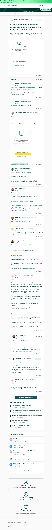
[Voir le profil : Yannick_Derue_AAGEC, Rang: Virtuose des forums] (12, 113)
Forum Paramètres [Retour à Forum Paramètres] (12, 13)
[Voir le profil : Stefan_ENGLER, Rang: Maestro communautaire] (12, 189)
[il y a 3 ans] (14, 427)
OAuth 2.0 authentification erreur (21, 425)
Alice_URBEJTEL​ (22, 340)
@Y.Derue (28, 172)
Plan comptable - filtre (19, 445)
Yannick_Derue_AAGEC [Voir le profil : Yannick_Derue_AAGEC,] (24, 459)
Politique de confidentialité (14, 522)
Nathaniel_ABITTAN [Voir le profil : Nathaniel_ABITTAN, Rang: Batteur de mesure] (19, 379)
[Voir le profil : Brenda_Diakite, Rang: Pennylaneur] (12, 169)
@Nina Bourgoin (15, 105)
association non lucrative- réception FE (22, 405)
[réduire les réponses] (9, 84)
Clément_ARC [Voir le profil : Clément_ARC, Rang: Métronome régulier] (17, 19)
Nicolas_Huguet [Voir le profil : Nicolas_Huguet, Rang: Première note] (21, 427)
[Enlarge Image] (26, 54)
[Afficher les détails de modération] (42, 359)
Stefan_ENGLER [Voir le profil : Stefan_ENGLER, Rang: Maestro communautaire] (19, 188)
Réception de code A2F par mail (20, 420)
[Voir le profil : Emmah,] (10, 464)
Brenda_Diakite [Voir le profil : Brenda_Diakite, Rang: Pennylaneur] (18, 168)
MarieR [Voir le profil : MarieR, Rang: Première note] (19, 412)
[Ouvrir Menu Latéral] (9, 6)
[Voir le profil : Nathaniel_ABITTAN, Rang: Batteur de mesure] (12, 380)
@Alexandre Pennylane (28, 268)
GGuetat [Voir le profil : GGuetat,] (21, 447)
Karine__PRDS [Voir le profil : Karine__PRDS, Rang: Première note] (21, 407)
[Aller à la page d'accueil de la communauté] (14, 6)
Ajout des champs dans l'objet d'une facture (24, 463)
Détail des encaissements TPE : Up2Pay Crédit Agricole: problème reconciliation (25, 451)
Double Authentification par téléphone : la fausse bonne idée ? (27, 415)
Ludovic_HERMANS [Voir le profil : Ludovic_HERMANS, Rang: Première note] (19, 228)
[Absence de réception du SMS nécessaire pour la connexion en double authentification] (16, 85)
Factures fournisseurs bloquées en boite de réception (26, 410)
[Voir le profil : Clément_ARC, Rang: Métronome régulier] (11, 20)
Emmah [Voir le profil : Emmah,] (21, 466)
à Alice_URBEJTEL (39, 335)
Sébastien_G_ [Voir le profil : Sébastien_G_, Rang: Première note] (20, 417)
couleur (15, 438)
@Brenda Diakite (16, 268)
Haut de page (27, 520)
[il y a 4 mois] (14, 412)
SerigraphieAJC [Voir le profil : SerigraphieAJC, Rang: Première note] (22, 422)
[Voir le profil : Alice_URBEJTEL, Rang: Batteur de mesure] (12, 276)
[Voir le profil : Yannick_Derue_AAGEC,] (10, 459)
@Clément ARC (20, 172)
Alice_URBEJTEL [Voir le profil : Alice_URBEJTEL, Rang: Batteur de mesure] (19, 275)
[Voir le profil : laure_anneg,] (10, 451)
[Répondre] (39, 75)
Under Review (16, 458)
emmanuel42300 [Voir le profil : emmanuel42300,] (23, 441)
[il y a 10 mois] (14, 422)
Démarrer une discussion (26, 397)
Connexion (40, 5)
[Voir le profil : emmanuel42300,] (10, 439)
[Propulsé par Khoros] (26, 526)
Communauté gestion (46, 9)
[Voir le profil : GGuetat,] (10, 446)
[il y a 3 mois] (14, 407)
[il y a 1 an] (14, 417)
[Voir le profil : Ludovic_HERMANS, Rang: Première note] (12, 229)
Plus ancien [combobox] (39, 79)
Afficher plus (26, 470)
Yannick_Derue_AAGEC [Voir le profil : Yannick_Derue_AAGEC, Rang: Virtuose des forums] (21, 112)
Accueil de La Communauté (14, 520)
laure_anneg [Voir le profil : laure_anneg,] (22, 454)
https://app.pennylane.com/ (29, 87)
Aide (25, 522)
